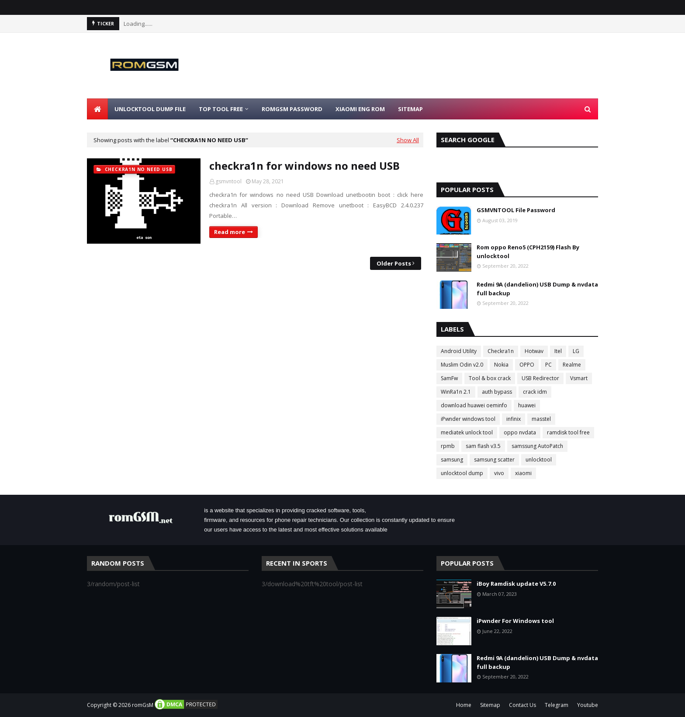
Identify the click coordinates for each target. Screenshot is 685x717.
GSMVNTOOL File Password (516, 210)
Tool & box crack (490, 378)
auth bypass (497, 391)
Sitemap (490, 705)
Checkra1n (501, 351)
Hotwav (534, 351)
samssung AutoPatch (537, 446)
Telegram (556, 705)
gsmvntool (228, 181)
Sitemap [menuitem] (410, 109)
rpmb (448, 446)
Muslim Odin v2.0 (462, 364)
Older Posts (394, 263)
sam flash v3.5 (483, 446)
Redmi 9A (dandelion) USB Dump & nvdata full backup (537, 288)
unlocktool (539, 459)
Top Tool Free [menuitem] (221, 109)
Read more (229, 232)
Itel (558, 351)
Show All (408, 140)
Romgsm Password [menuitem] (292, 109)
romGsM (142, 705)
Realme (572, 364)
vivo (499, 473)
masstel (541, 419)
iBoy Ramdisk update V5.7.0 (516, 584)
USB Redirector (540, 378)
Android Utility (459, 351)
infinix (513, 419)
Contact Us (522, 705)
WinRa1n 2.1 (456, 391)
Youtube (587, 705)
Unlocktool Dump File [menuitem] (150, 109)
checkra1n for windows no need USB (304, 165)
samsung (452, 459)
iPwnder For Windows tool (515, 621)
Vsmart (579, 378)
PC (548, 364)
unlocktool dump (462, 473)
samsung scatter (494, 459)
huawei (527, 405)
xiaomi (523, 473)
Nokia (501, 364)
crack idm (535, 391)
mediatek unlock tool (467, 432)
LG (576, 351)
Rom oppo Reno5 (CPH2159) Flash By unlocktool (528, 251)
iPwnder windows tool (468, 419)
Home (463, 705)
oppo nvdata (520, 432)
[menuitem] (97, 108)
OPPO (526, 364)
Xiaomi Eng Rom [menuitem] (360, 109)
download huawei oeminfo (474, 405)
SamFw (449, 378)
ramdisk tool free (568, 432)
